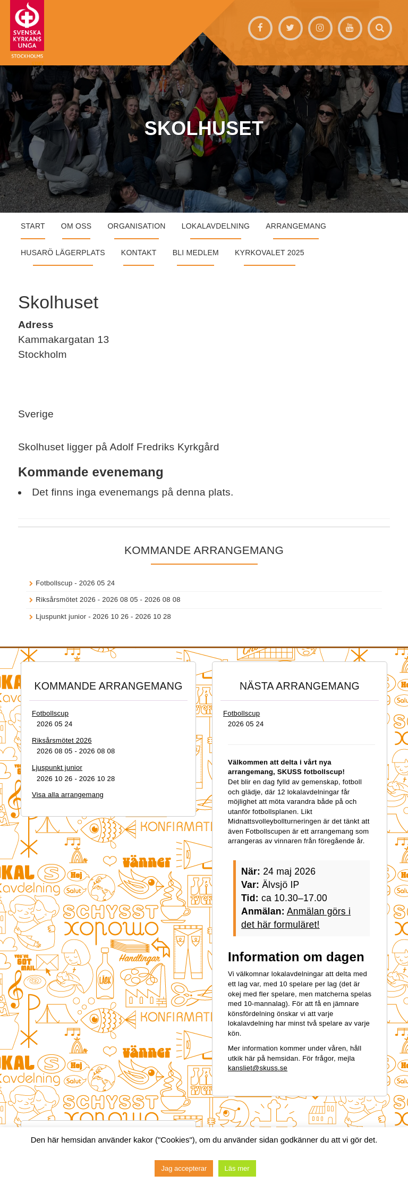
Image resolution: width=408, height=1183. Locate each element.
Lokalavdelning (216, 226)
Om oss (76, 226)
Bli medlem (196, 252)
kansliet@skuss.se (257, 1068)
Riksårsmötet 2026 (66, 599)
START (33, 226)
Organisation (136, 226)
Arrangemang (296, 226)
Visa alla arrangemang (68, 795)
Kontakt (139, 252)
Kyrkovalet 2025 (269, 252)
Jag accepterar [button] (184, 1168)
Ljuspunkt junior (61, 616)
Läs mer (237, 1168)
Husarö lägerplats (63, 252)
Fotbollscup (54, 583)
